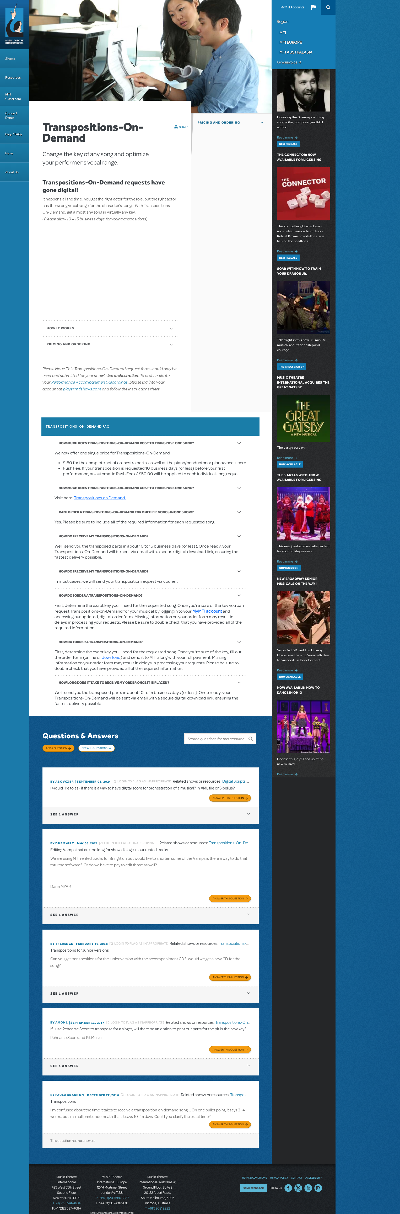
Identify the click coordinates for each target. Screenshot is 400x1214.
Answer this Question (228, 793)
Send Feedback (253, 1180)
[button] (313, 7)
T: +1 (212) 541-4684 (66, 1196)
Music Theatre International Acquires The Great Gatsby (303, 382)
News (9, 153)
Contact (296, 1169)
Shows (10, 58)
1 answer (64, 810)
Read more (288, 136)
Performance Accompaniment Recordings (89, 382)
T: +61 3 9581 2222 (157, 1201)
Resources (13, 77)
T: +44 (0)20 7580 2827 (112, 1190)
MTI (282, 32)
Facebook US (288, 1180)
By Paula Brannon (67, 1088)
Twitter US (298, 1180)
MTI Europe (290, 42)
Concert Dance (11, 115)
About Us (12, 172)
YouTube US (308, 1180)
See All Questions (94, 748)
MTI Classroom (13, 96)
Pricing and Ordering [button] (219, 122)
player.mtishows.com (82, 389)
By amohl (59, 1016)
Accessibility (313, 1169)
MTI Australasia (295, 52)
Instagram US (318, 1180)
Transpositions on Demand (100, 498)
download (111, 657)
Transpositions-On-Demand (233, 838)
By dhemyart (62, 838)
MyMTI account (207, 611)
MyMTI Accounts (292, 7)
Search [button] (328, 7)
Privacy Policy (279, 1169)
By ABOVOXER (62, 778)
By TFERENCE (61, 938)
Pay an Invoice (287, 62)
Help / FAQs (13, 134)
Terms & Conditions (254, 1169)
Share (183, 127)
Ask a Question (56, 748)
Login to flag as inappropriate (144, 778)
